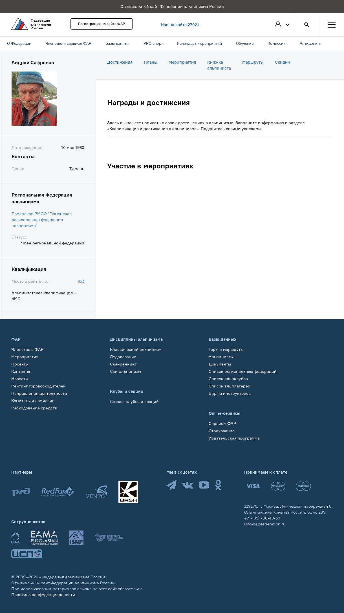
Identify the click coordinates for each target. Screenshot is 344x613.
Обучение (21, 415)
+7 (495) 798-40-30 (262, 518)
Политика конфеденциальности (43, 594)
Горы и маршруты (226, 349)
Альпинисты (221, 356)
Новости (19, 378)
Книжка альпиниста (219, 65)
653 (81, 281)
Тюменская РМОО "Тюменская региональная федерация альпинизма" (42, 219)
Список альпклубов (228, 378)
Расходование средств (34, 407)
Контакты (20, 371)
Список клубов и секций (134, 401)
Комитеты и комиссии (33, 400)
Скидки (282, 62)
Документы (220, 364)
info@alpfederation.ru (264, 523)
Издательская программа (234, 438)
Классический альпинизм (136, 349)
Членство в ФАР (27, 349)
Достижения (120, 62)
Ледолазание (123, 356)
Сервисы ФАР (222, 423)
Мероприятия (182, 62)
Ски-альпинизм (125, 371)
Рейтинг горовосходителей (38, 386)
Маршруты (253, 62)
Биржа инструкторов (230, 393)
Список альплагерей (229, 386)
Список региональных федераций (243, 371)
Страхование (222, 430)
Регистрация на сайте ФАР (101, 24)
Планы (150, 62)
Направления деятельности (39, 393)
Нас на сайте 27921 (180, 24)
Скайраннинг (123, 364)
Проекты (19, 364)
